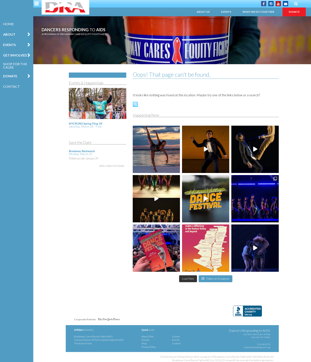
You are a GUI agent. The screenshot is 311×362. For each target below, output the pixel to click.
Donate (10, 76)
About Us (203, 11)
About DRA (147, 336)
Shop (144, 343)
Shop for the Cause (15, 65)
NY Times (109, 320)
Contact (11, 86)
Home (8, 24)
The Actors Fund (83, 343)
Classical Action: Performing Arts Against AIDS (99, 339)
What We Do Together (258, 11)
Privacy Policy (148, 346)
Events (9, 45)
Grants (176, 336)
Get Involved (15, 55)
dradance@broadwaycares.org (257, 347)
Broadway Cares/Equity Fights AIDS (93, 336)
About (9, 34)
